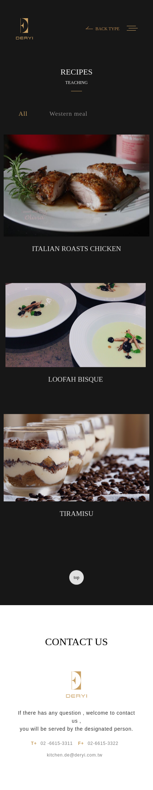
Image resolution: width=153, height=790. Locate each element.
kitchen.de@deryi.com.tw (75, 755)
